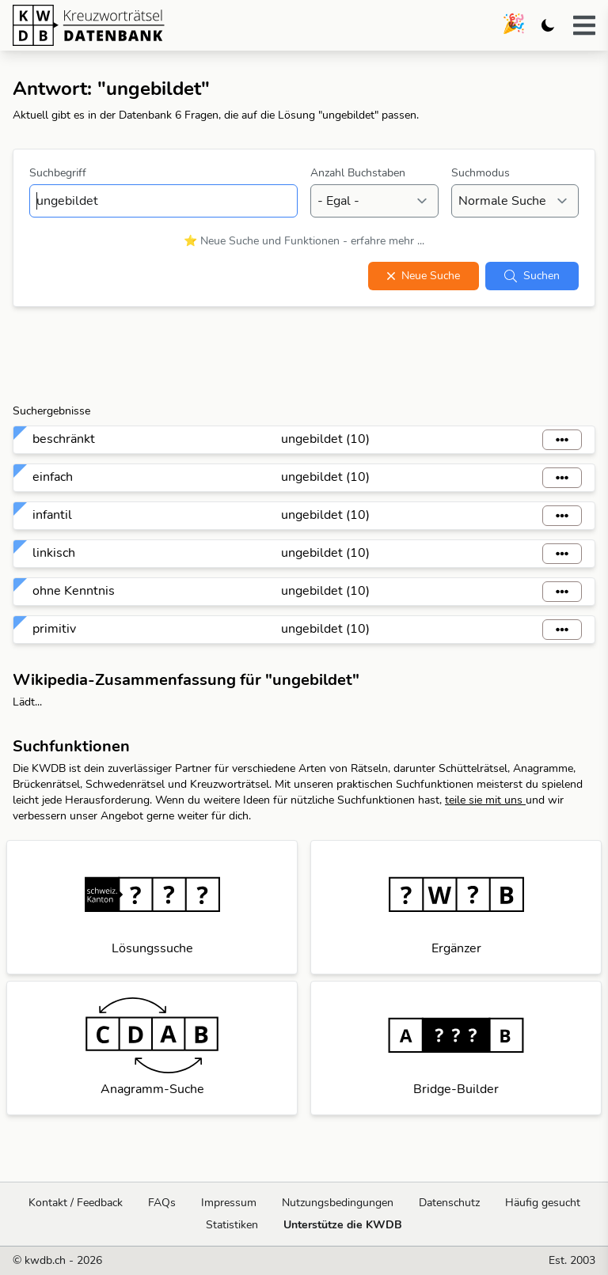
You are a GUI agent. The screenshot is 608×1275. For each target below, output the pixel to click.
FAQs (162, 1202)
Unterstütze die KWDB (342, 1224)
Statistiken (232, 1224)
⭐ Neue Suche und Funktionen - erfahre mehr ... (304, 240)
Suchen (532, 275)
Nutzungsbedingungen (337, 1202)
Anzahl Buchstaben (357, 172)
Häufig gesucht (542, 1202)
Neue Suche (423, 275)
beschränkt (63, 439)
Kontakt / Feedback (75, 1202)
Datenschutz (449, 1202)
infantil (52, 515)
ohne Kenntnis (73, 591)
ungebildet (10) (325, 439)
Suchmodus (480, 172)
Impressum (228, 1202)
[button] (584, 25)
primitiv (54, 629)
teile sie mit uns (485, 800)
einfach (52, 477)
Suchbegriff (57, 172)
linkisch (53, 553)
